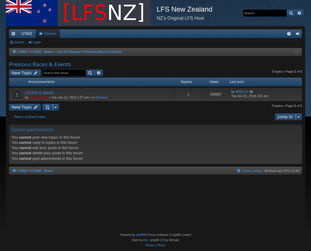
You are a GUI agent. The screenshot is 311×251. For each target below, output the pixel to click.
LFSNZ (26, 34)
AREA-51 (242, 91)
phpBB (140, 234)
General (101, 97)
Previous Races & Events (40, 64)
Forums (50, 34)
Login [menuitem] (299, 35)
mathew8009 (38, 97)
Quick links (14, 35)
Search (19, 42)
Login (37, 42)
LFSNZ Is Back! (39, 92)
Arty (145, 240)
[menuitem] (289, 33)
